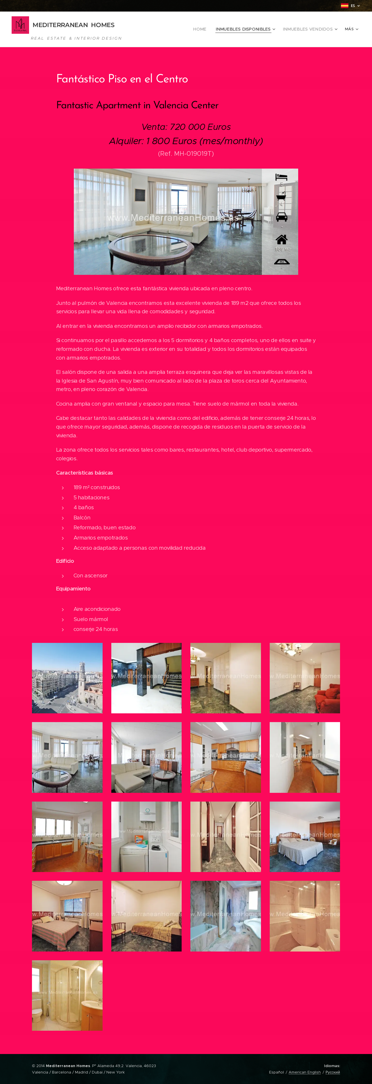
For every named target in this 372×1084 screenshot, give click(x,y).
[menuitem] (161, 29)
